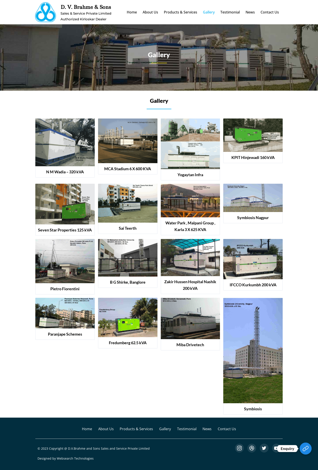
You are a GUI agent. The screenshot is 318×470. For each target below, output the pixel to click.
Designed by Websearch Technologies (66, 458)
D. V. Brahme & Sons (86, 7)
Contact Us (270, 12)
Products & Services (180, 12)
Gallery (209, 12)
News (250, 12)
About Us (150, 12)
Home (132, 12)
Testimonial (230, 12)
